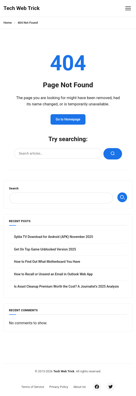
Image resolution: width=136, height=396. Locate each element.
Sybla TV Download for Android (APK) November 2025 (53, 237)
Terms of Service (32, 387)
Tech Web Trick (63, 371)
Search (14, 188)
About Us (79, 387)
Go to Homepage (68, 119)
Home (7, 22)
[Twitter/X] (110, 387)
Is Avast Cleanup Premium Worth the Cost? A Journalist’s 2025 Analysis (66, 286)
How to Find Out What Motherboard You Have (47, 261)
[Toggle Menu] (128, 8)
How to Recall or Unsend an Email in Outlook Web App (53, 274)
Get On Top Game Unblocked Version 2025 (45, 249)
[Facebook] (97, 387)
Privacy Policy (58, 387)
